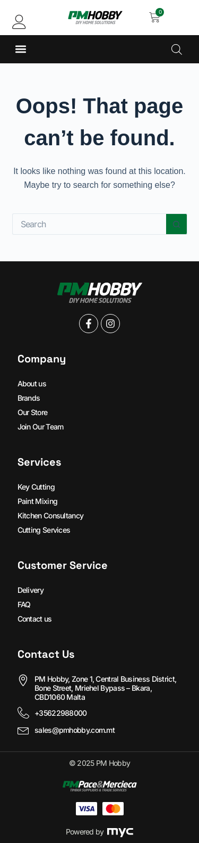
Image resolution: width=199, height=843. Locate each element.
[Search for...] (89, 224)
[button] (21, 49)
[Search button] (176, 224)
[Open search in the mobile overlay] (176, 49)
